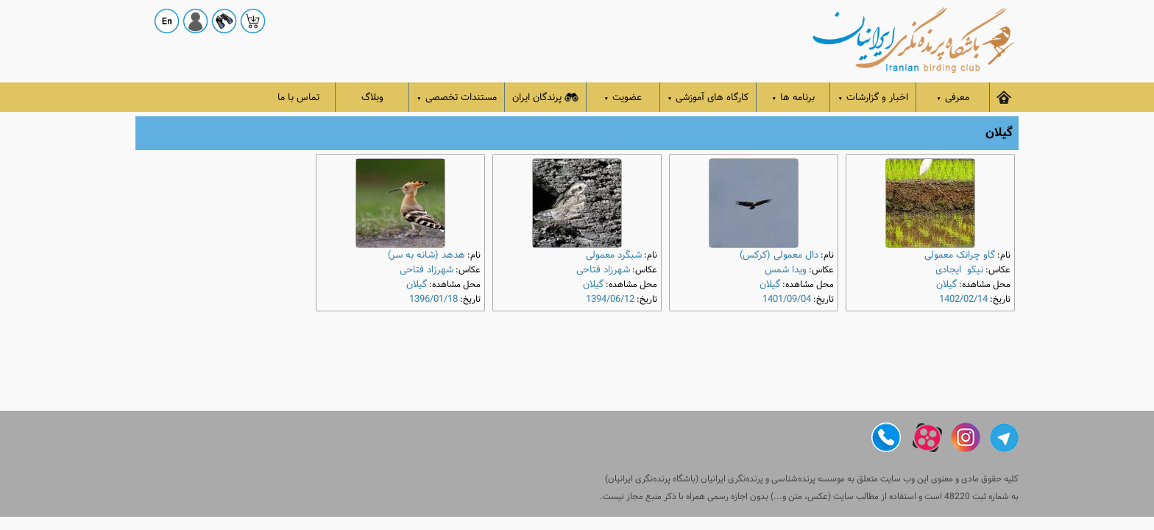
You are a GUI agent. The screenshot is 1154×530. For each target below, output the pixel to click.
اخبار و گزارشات (873, 97)
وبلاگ (372, 97)
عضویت (623, 97)
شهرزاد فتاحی (603, 269)
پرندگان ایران (545, 97)
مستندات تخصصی (457, 97)
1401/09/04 (786, 299)
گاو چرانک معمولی (959, 255)
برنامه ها (793, 97)
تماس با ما (298, 97)
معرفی (952, 97)
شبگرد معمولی (614, 255)
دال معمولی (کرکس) (779, 255)
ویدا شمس (786, 269)
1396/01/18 (433, 299)
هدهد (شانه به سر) (426, 255)
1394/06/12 (610, 299)
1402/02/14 (963, 299)
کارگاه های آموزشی (708, 97)
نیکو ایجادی (959, 269)
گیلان (946, 284)
